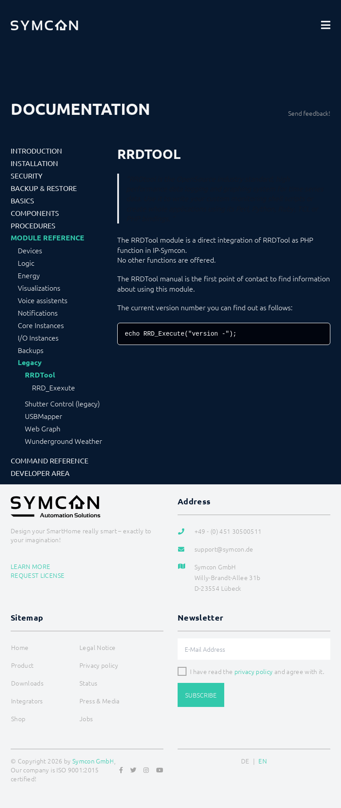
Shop (18, 718)
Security (27, 175)
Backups (31, 349)
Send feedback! (309, 113)
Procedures (33, 225)
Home (19, 647)
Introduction (36, 150)
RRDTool (40, 374)
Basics (22, 200)
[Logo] (44, 25)
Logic (26, 262)
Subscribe (201, 694)
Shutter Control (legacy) (62, 403)
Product (22, 665)
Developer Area (40, 472)
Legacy (30, 362)
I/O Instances (38, 337)
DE (245, 760)
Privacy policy (98, 665)
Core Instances (41, 325)
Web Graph (42, 428)
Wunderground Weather (63, 440)
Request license (37, 575)
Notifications (38, 312)
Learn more (31, 566)
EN (262, 760)
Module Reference (47, 237)
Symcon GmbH (93, 760)
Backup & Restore (44, 187)
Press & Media (99, 700)
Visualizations (39, 287)
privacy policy (253, 671)
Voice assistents (42, 300)
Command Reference (49, 460)
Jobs (86, 718)
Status (88, 682)
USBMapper (43, 415)
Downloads (27, 682)
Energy (29, 275)
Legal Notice (97, 647)
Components (35, 212)
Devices (30, 250)
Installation (34, 162)
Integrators (27, 700)
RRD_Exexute (53, 387)
